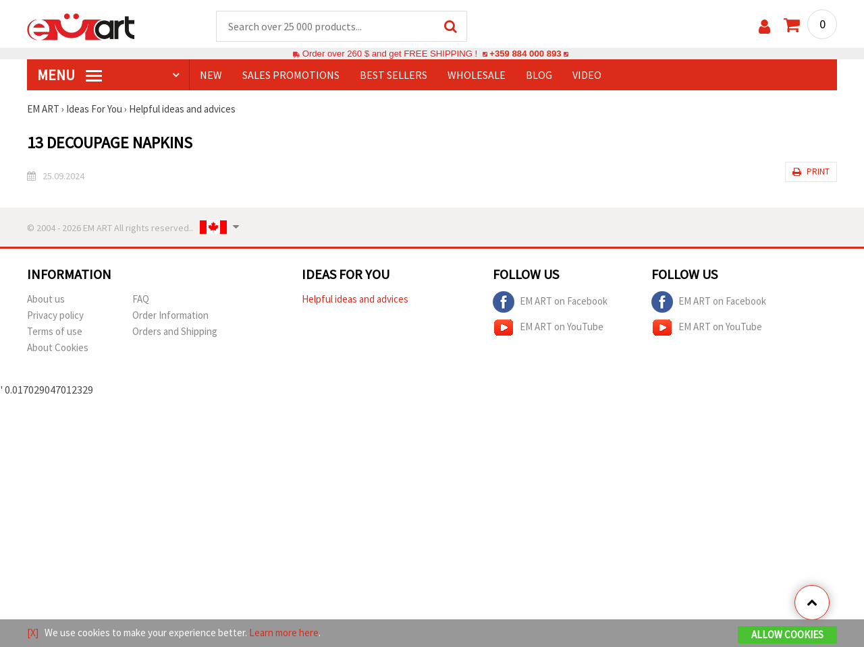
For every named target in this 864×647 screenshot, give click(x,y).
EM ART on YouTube (548, 327)
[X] (32, 632)
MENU (69, 74)
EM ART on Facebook (550, 302)
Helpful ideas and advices (182, 108)
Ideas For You (94, 108)
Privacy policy (55, 315)
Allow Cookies (787, 634)
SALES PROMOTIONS (291, 75)
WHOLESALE (477, 75)
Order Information (170, 315)
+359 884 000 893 (525, 54)
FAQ (140, 298)
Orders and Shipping (174, 331)
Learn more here (284, 632)
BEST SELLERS (393, 75)
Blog (539, 75)
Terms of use (54, 331)
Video (586, 75)
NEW (211, 75)
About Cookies (57, 347)
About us (46, 298)
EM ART (43, 108)
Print (811, 171)
